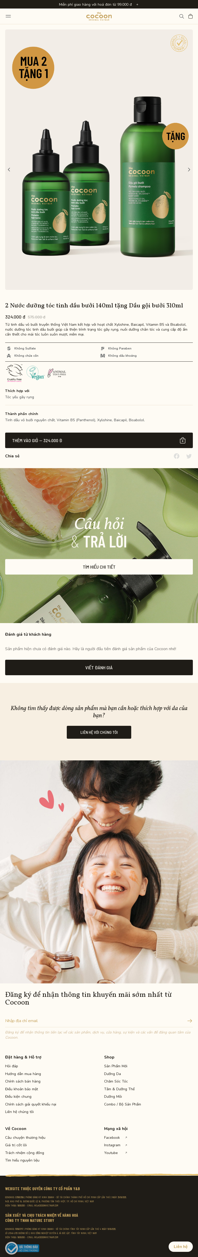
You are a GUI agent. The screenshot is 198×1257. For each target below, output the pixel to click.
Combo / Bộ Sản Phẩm (122, 1104)
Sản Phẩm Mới (115, 1066)
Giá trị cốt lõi (16, 1145)
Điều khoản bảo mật (21, 1089)
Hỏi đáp (11, 1066)
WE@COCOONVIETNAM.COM (46, 1205)
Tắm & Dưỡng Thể (119, 1089)
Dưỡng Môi (113, 1096)
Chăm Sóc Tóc (116, 1081)
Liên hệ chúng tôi (19, 1112)
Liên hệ (181, 1247)
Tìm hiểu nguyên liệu (22, 1160)
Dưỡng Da (112, 1074)
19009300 (21, 1205)
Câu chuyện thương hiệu (23, 1137)
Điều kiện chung (18, 1096)
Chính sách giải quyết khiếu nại (23, 1104)
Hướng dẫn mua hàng (23, 1074)
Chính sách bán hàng (22, 1081)
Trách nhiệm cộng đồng (23, 1153)
